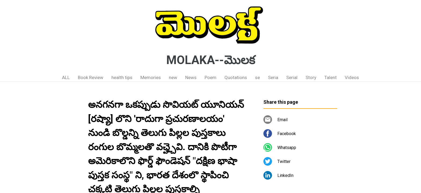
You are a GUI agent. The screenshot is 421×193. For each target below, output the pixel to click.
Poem (210, 77)
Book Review (90, 77)
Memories (150, 77)
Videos (352, 77)
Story (311, 77)
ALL (66, 77)
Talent (330, 77)
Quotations (235, 77)
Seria (273, 77)
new (173, 77)
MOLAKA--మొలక (210, 60)
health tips (121, 77)
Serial (291, 77)
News (191, 77)
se (257, 77)
